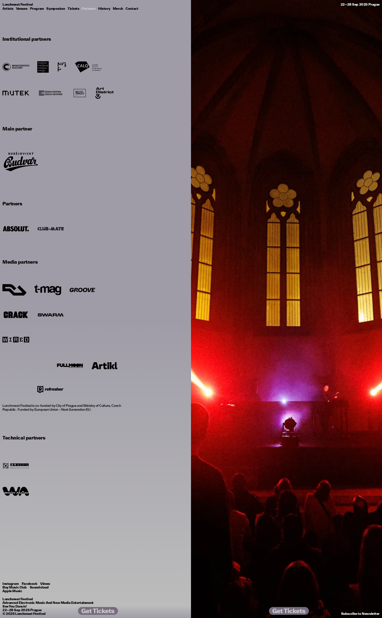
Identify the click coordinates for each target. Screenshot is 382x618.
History (104, 8)
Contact (131, 8)
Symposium (55, 8)
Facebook (29, 583)
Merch (118, 8)
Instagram (10, 583)
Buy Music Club (14, 587)
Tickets (73, 8)
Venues (21, 8)
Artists (7, 8)
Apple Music (12, 591)
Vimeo (45, 583)
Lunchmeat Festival (30, 613)
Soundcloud (39, 587)
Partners (89, 8)
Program (37, 8)
